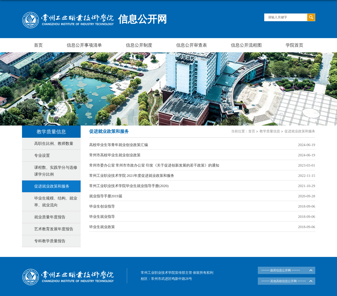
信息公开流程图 (246, 45)
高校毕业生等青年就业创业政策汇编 (118, 145)
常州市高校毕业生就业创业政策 (115, 155)
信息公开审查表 (191, 45)
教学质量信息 (270, 131)
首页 (38, 45)
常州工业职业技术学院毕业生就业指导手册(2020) (129, 186)
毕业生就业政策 (102, 227)
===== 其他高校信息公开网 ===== (283, 281)
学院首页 (294, 45)
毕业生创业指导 (102, 206)
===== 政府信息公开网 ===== (280, 270)
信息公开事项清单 (84, 45)
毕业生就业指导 (102, 217)
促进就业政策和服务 (299, 131)
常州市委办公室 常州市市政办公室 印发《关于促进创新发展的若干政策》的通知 (154, 165)
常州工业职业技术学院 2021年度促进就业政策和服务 (131, 176)
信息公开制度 (139, 45)
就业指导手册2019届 (105, 196)
